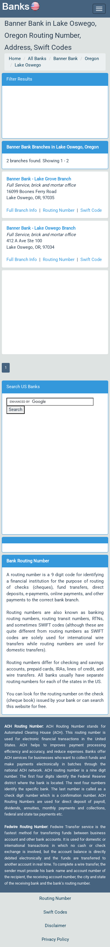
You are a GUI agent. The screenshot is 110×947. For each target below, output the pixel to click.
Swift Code (91, 210)
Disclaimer (55, 925)
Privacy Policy (55, 939)
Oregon (92, 58)
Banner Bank (65, 58)
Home (15, 58)
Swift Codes (55, 912)
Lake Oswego (28, 65)
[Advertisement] (55, 111)
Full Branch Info (21, 210)
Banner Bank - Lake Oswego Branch (40, 228)
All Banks (37, 58)
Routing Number (59, 210)
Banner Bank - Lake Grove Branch (38, 179)
